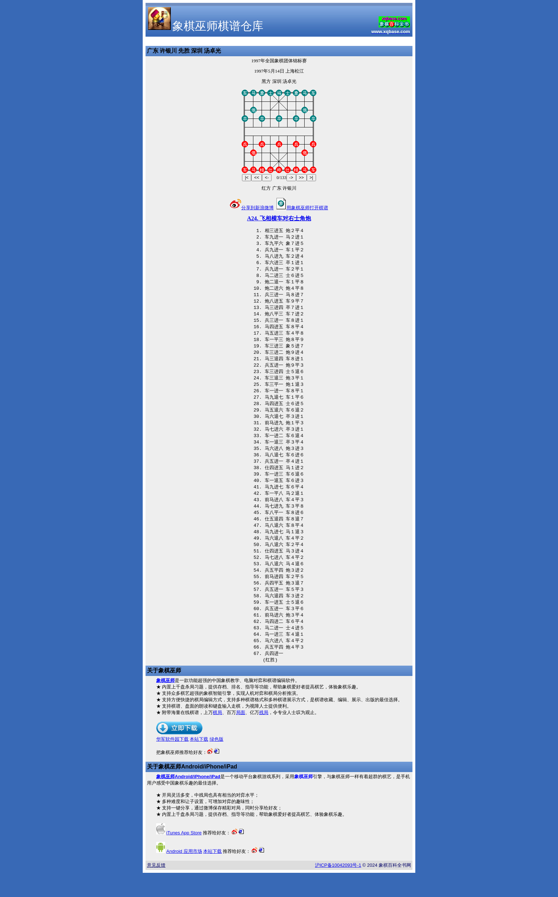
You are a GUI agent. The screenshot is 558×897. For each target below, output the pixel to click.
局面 (240, 736)
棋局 (217, 736)
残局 (263, 736)
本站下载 (199, 763)
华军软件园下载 (172, 763)
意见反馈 (156, 889)
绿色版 (216, 763)
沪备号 (338, 889)
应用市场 (184, 875)
